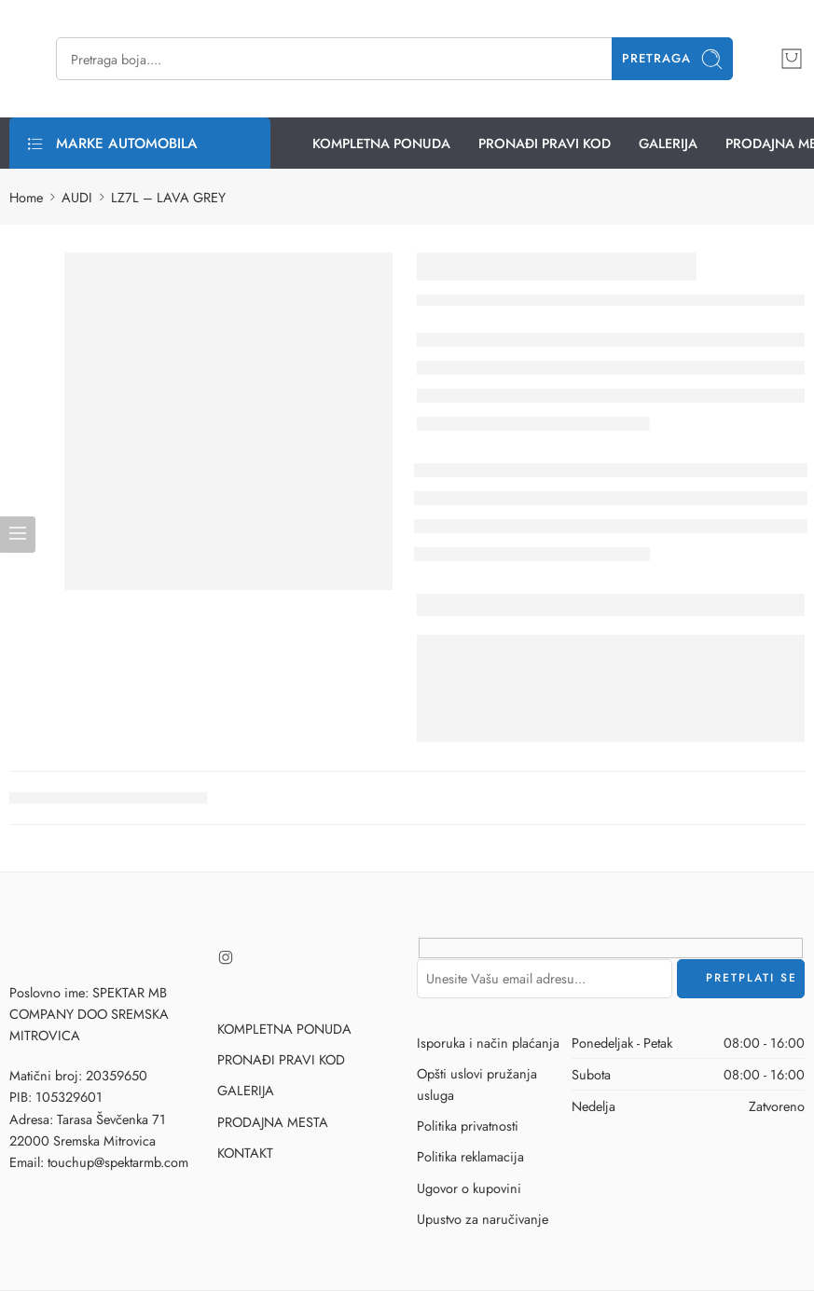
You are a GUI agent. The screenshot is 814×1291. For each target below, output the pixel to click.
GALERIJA (668, 143)
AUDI (77, 197)
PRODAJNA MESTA (272, 1122)
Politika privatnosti (467, 1125)
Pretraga (673, 59)
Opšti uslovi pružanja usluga (477, 1084)
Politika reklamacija (470, 1156)
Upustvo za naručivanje (482, 1219)
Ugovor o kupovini (469, 1188)
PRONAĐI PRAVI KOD (544, 143)
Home (26, 197)
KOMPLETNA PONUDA (381, 143)
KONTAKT (245, 1152)
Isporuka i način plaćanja (488, 1042)
